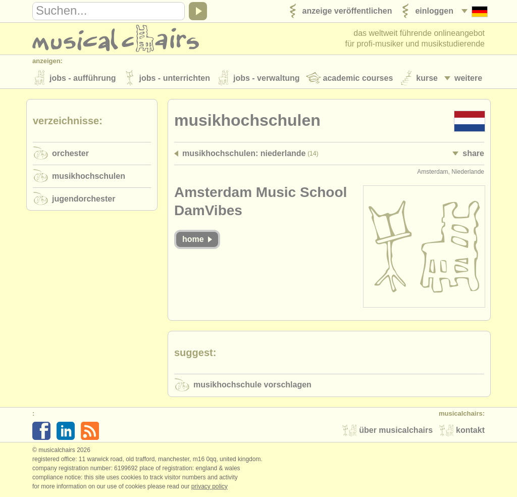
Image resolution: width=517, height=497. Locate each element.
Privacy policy (209, 486)
